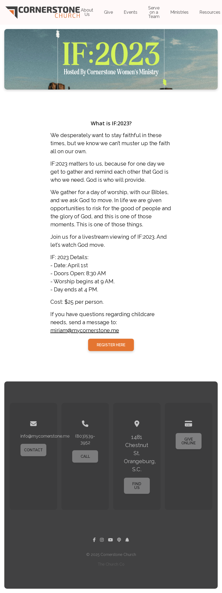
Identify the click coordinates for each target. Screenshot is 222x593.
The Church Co (111, 564)
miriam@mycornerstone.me (84, 330)
